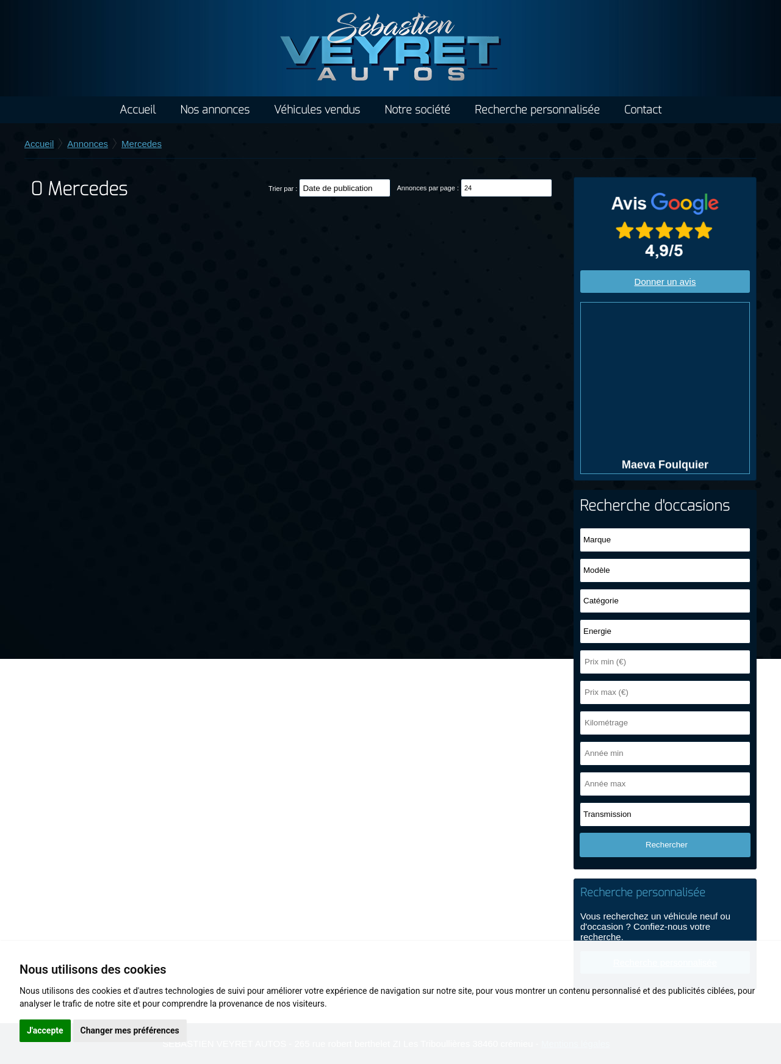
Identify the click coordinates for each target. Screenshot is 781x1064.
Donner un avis (665, 281)
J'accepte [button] (45, 1030)
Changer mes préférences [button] (130, 1030)
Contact (642, 109)
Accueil (138, 109)
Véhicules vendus (317, 109)
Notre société (417, 109)
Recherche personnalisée (537, 109)
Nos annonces (215, 109)
